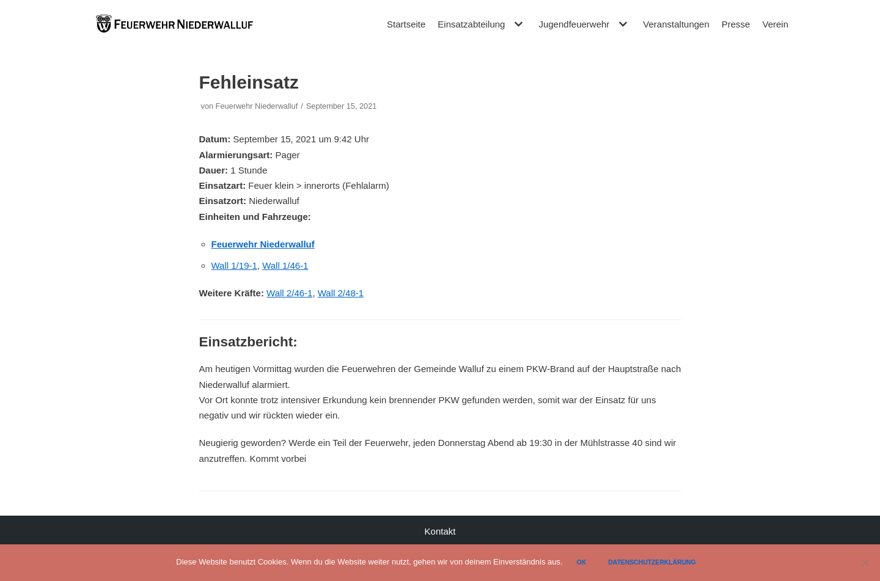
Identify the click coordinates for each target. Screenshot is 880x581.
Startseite (406, 24)
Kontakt (440, 531)
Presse (736, 24)
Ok (582, 562)
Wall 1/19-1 (234, 265)
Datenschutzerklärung (652, 562)
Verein (775, 24)
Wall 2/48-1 (341, 293)
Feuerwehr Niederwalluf (257, 106)
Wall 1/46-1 (285, 265)
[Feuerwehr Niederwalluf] (174, 24)
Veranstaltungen (676, 24)
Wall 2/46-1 (289, 293)
